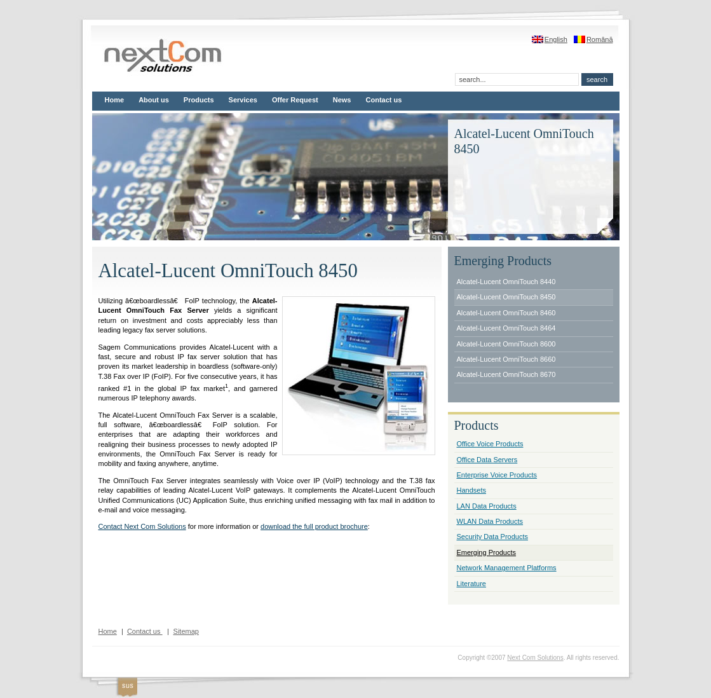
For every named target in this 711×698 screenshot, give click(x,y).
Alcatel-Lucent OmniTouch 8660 (506, 359)
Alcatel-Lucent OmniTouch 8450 (506, 297)
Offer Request (295, 100)
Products (199, 100)
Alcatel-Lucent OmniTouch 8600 (506, 344)
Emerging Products (487, 552)
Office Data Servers (487, 459)
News (342, 100)
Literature (471, 583)
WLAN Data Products (490, 521)
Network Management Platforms (507, 567)
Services (243, 100)
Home (115, 100)
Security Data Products (493, 536)
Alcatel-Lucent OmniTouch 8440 (506, 281)
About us (154, 100)
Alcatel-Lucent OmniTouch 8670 (506, 374)
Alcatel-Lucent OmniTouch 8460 (506, 313)
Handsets (471, 490)
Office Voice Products (490, 444)
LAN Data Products (487, 506)
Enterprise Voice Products (497, 475)
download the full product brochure (314, 526)
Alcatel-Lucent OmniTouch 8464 (506, 328)
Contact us (384, 100)
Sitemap (186, 631)
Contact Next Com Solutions (142, 526)
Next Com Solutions (535, 657)
